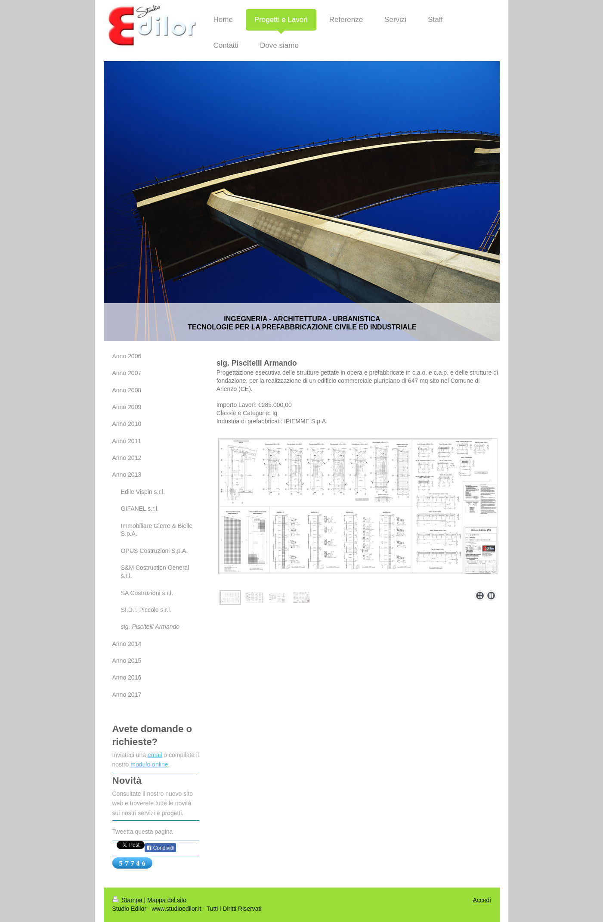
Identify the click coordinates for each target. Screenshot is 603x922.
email (155, 754)
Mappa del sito (166, 900)
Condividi (160, 848)
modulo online (149, 764)
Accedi (482, 900)
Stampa (128, 900)
